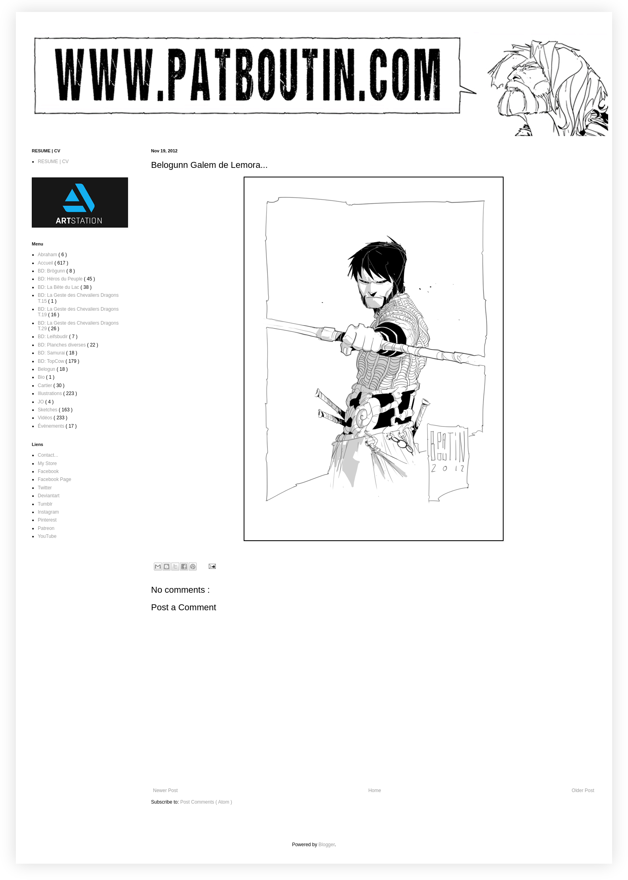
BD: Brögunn (52, 271)
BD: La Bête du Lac (59, 287)
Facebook (48, 471)
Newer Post (165, 790)
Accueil (46, 263)
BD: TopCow (52, 361)
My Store (47, 463)
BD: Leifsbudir (53, 336)
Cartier (45, 385)
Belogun (47, 369)
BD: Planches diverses (62, 345)
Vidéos (46, 418)
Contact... (48, 455)
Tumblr (45, 504)
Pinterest (47, 520)
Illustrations (50, 393)
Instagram (48, 512)
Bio (42, 377)
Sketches (48, 410)
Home (374, 790)
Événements (52, 426)
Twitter (45, 488)
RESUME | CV (53, 161)
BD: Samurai (52, 353)
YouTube (47, 536)
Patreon (46, 528)
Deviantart (49, 495)
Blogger (326, 844)
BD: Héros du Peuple (61, 279)
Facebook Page (54, 479)
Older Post (583, 790)
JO (41, 402)
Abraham (48, 254)
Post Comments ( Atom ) (206, 802)
